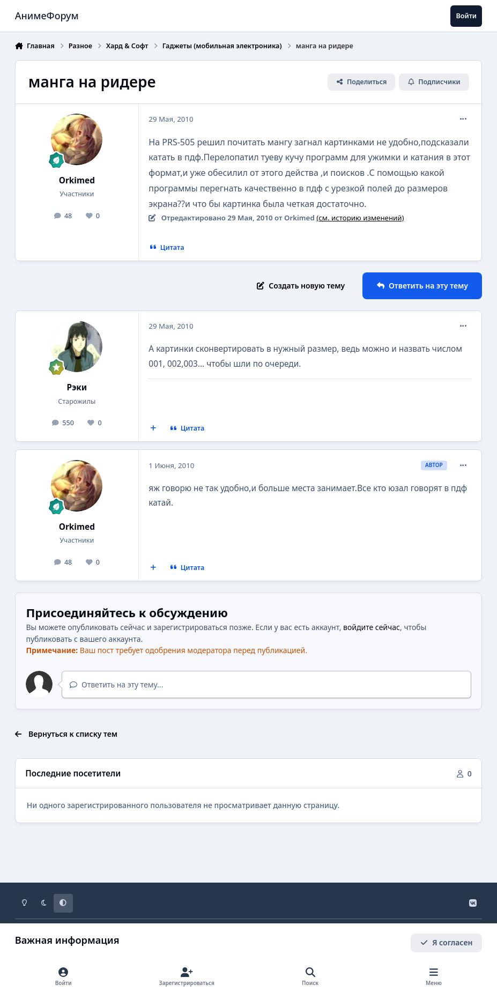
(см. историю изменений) (360, 218)
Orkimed (77, 180)
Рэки (77, 387)
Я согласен (446, 942)
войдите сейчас (371, 627)
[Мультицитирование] (153, 428)
